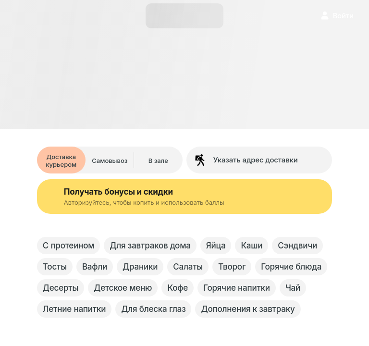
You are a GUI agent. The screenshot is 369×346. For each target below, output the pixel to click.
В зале (158, 160)
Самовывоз (109, 160)
